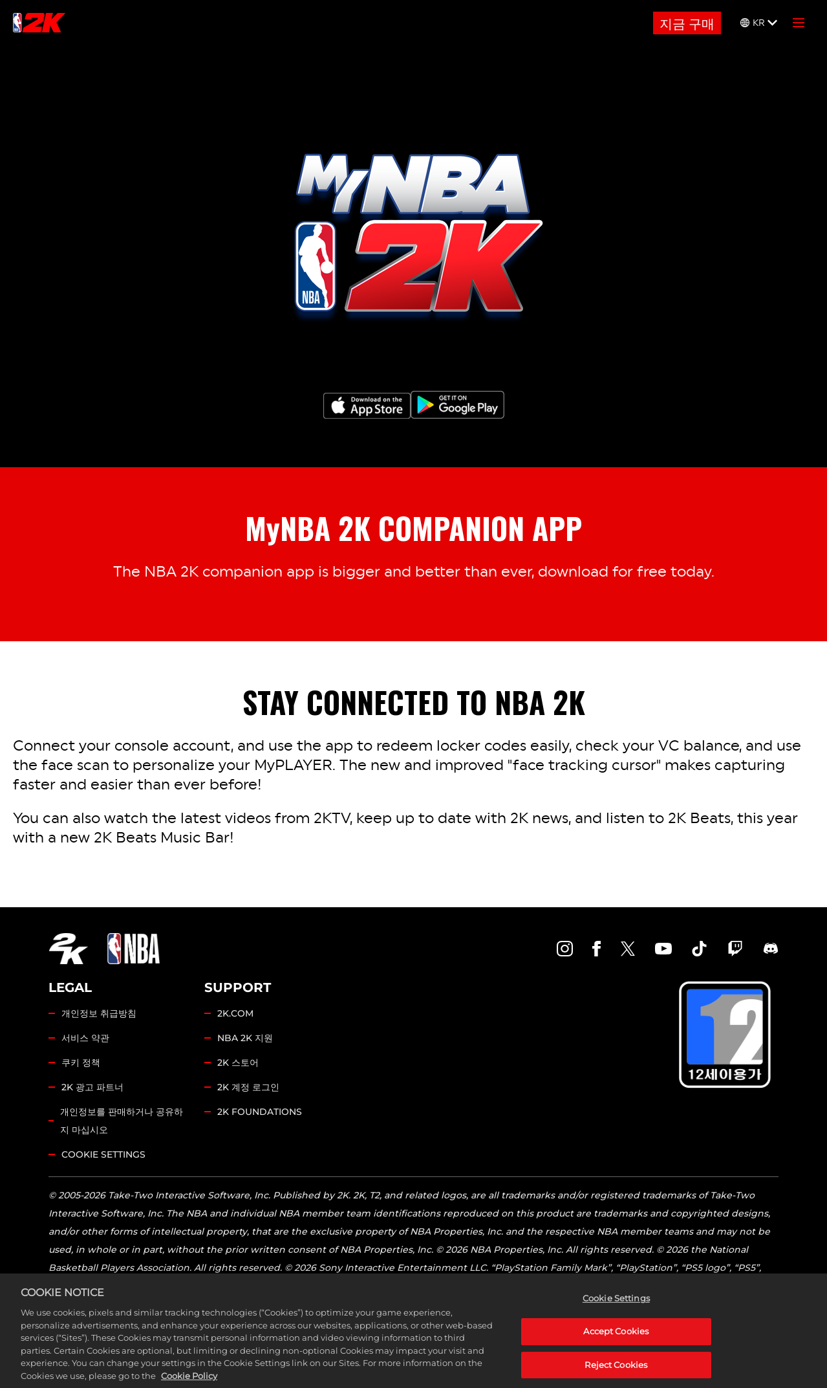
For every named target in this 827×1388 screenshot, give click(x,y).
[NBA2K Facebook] (596, 948)
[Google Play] (457, 405)
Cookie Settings (103, 1154)
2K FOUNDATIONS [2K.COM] (259, 1112)
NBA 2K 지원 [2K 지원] (245, 1038)
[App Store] (367, 406)
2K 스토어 (238, 1062)
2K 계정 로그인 (248, 1087)
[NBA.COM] (133, 948)
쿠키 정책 (80, 1062)
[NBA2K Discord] (771, 948)
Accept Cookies (616, 1343)
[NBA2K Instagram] (565, 948)
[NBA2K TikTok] (699, 948)
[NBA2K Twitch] (735, 948)
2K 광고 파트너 (92, 1087)
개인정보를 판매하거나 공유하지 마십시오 (121, 1121)
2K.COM (235, 1013)
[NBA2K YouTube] (663, 948)
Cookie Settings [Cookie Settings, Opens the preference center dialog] (616, 1311)
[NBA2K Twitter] (628, 948)
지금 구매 (687, 22)
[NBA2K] (39, 22)
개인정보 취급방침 (98, 1013)
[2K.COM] (68, 948)
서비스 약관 (85, 1038)
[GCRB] (725, 1036)
